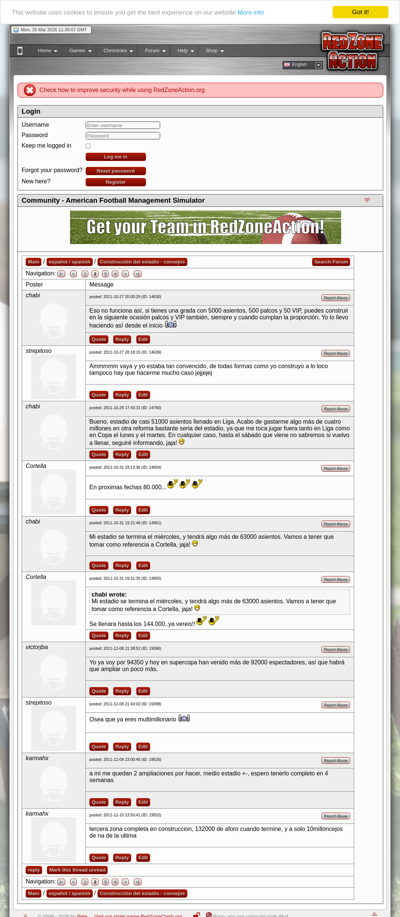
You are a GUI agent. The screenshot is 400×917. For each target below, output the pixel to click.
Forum (151, 52)
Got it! (360, 12)
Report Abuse (336, 297)
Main (33, 262)
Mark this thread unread (77, 870)
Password (35, 135)
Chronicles (114, 52)
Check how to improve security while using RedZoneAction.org (122, 90)
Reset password (116, 171)
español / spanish (70, 262)
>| (137, 274)
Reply (122, 339)
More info (251, 12)
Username (35, 124)
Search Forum (331, 262)
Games (76, 52)
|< (61, 274)
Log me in (115, 156)
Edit (143, 339)
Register (116, 182)
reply (34, 870)
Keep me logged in (46, 145)
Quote (99, 339)
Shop (211, 52)
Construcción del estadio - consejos (142, 262)
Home (43, 52)
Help (182, 52)
